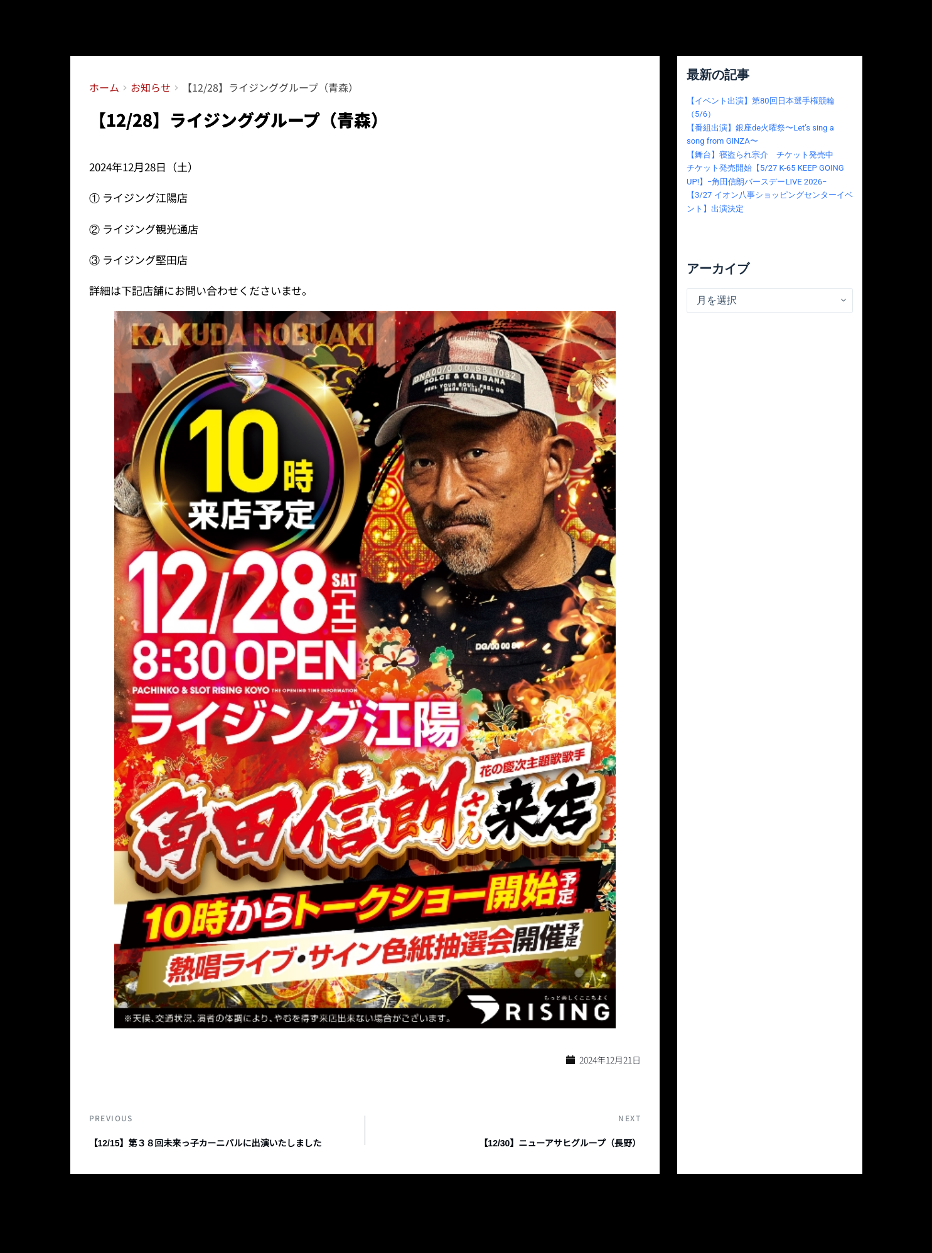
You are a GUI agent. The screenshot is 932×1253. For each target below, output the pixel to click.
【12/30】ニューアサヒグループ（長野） (541, 1150)
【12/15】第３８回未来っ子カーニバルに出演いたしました (221, 1158)
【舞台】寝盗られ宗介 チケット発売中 (760, 154)
